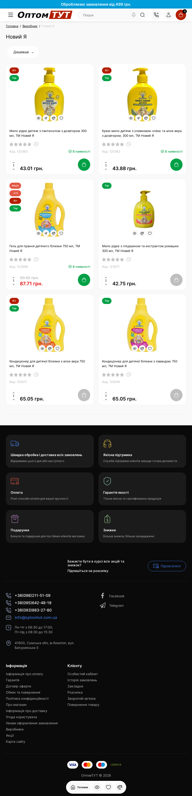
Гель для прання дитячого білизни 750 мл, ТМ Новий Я (44, 248)
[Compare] (53, 118)
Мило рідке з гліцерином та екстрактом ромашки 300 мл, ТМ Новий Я (140, 248)
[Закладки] (108, 787)
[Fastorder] (46, 118)
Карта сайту (15, 741)
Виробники (14, 729)
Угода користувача (21, 717)
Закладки (75, 686)
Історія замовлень (82, 680)
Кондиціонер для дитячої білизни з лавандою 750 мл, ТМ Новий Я (139, 363)
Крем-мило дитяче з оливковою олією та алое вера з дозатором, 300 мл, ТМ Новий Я (142, 133)
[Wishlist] (61, 118)
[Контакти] (156, 15)
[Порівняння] (120, 787)
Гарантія (12, 680)
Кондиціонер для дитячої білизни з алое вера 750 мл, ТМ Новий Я (47, 363)
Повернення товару (83, 705)
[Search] (133, 14)
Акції (10, 735)
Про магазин (16, 705)
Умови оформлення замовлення (32, 723)
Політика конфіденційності (27, 698)
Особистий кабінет (82, 674)
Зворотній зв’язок (81, 698)
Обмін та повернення (23, 692)
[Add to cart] (84, 164)
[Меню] (10, 15)
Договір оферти (18, 686)
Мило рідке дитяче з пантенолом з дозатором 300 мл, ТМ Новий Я (48, 133)
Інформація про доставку (26, 711)
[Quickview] (38, 118)
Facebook (112, 596)
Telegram (112, 605)
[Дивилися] (97, 787)
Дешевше (23, 52)
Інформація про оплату (24, 674)
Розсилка (75, 692)
